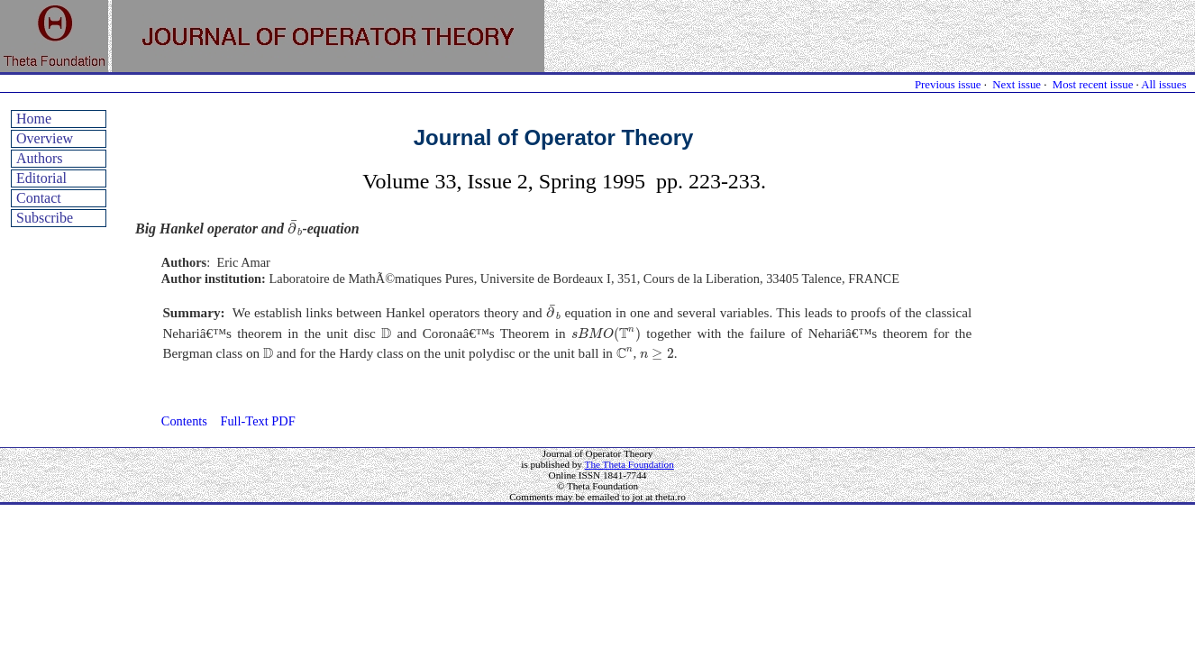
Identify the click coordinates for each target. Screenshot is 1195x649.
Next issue (1016, 84)
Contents (184, 421)
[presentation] (295, 228)
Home (33, 118)
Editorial (41, 178)
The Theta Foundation (629, 464)
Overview (44, 138)
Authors (39, 158)
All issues (1163, 84)
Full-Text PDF (257, 421)
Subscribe (44, 217)
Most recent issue (1093, 84)
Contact (38, 198)
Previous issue (948, 84)
